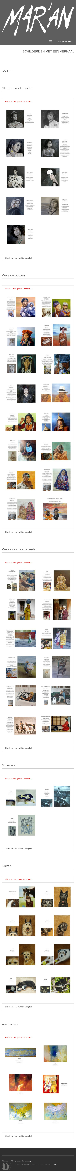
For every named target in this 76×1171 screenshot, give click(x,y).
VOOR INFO (64, 41)
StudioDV (54, 1163)
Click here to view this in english (18, 256)
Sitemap (5, 1159)
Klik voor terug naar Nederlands (18, 99)
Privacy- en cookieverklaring (21, 1159)
